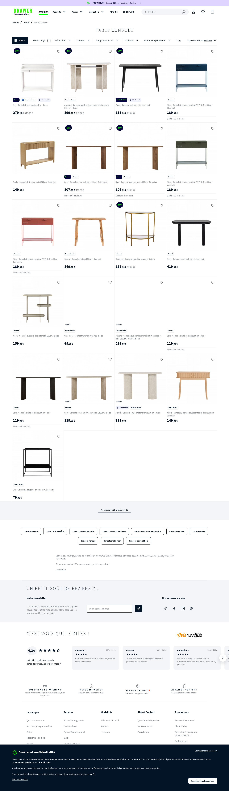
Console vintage (88, 540)
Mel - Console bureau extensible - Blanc (30, 105)
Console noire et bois (138, 540)
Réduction (63, 40)
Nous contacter (145, 726)
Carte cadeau (70, 726)
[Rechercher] (165, 12)
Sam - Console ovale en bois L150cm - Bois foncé (85, 182)
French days (39, 40)
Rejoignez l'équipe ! (36, 737)
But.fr (29, 731)
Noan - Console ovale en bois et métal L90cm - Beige (36, 335)
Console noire (199, 531)
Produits (57, 12)
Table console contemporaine (147, 531)
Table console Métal (55, 531)
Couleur (84, 40)
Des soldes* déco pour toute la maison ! (186, 733)
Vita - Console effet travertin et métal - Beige (83, 335)
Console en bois (31, 531)
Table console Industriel (83, 531)
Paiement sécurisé (110, 720)
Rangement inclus (108, 40)
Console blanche (176, 531)
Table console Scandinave (114, 531)
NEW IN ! (114, 12)
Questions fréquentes (148, 720)
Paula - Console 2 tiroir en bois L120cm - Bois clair (34, 182)
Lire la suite (61, 569)
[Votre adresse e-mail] (110, 609)
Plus (179, 40)
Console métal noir (112, 540)
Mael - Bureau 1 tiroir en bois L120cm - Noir (185, 259)
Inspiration (94, 12)
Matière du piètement (158, 40)
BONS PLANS (128, 12)
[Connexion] (193, 11)
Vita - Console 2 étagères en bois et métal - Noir (33, 489)
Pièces (75, 12)
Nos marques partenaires (39, 726)
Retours (105, 726)
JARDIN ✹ (43, 12)
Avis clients (143, 731)
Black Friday (181, 726)
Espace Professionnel (74, 731)
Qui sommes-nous (36, 720)
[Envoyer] (138, 608)
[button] (114, 40)
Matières (132, 40)
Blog (66, 737)
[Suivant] (223, 658)
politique (85, 774)
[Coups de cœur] (203, 12)
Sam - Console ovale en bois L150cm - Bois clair (136, 182)
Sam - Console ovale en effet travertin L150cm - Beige (87, 412)
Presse (30, 743)
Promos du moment (185, 720)
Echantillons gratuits (74, 720)
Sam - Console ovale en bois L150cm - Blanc (186, 335)
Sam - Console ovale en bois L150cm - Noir (31, 412)
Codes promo (181, 741)
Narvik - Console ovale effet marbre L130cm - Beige (138, 412)
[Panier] (212, 12)
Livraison (105, 731)
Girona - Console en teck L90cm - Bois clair (82, 259)
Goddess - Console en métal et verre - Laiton (135, 259)
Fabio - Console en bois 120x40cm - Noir (133, 105)
